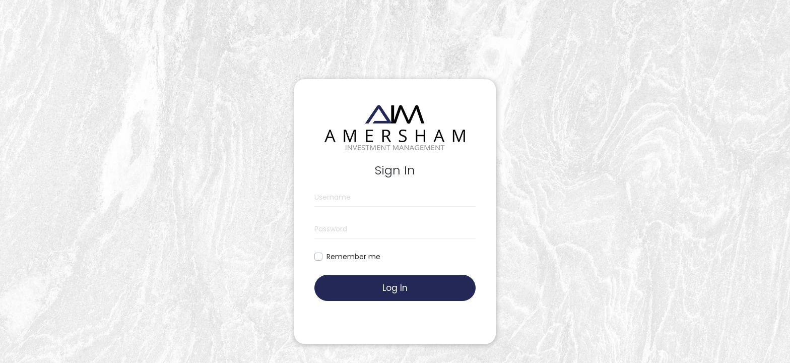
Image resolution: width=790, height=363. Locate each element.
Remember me (353, 257)
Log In (395, 288)
